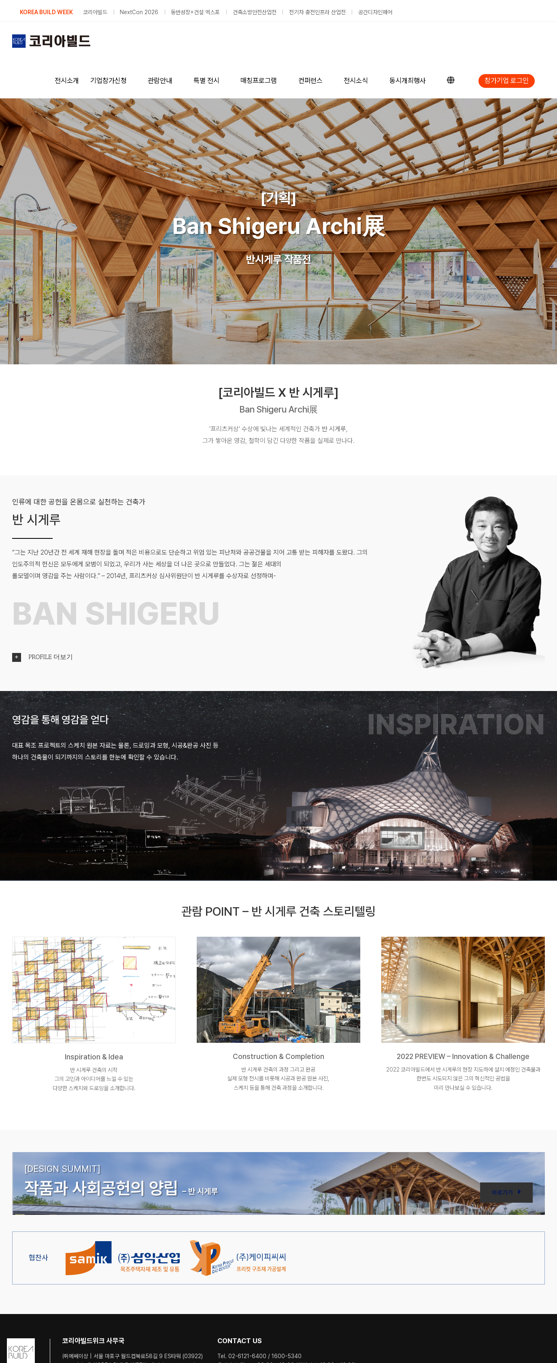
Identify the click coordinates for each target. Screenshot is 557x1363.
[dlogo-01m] (122, 1243)
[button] (278, 657)
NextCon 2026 (139, 12)
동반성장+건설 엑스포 (195, 12)
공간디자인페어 (375, 12)
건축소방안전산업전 (254, 12)
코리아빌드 (95, 12)
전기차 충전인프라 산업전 (317, 12)
